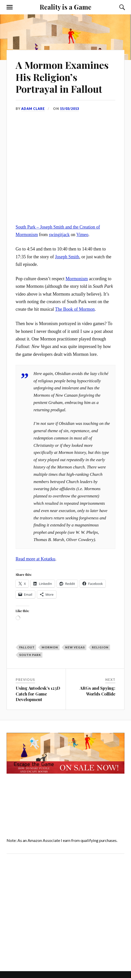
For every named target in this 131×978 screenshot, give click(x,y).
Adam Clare (33, 109)
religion (100, 647)
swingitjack (59, 234)
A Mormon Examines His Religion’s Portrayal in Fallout (62, 77)
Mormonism (77, 278)
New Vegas (75, 647)
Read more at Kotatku (35, 558)
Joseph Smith (67, 256)
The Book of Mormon (75, 309)
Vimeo (82, 234)
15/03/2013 (69, 109)
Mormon (50, 647)
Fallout (27, 647)
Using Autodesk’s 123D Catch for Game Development (38, 693)
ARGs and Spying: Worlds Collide (97, 690)
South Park (30, 654)
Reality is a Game (65, 7)
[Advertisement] (49, 911)
